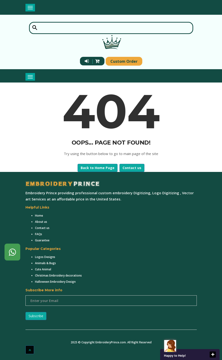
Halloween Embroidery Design (55, 282)
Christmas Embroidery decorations (58, 275)
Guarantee (42, 240)
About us (41, 222)
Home (39, 216)
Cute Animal (43, 269)
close (213, 354)
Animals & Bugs (45, 263)
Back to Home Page (97, 167)
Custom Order (124, 61)
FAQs (38, 234)
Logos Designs (45, 257)
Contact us (132, 167)
